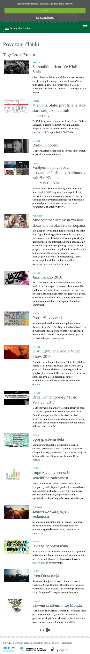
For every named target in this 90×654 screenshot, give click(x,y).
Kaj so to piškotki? (45, 17)
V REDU (45, 10)
